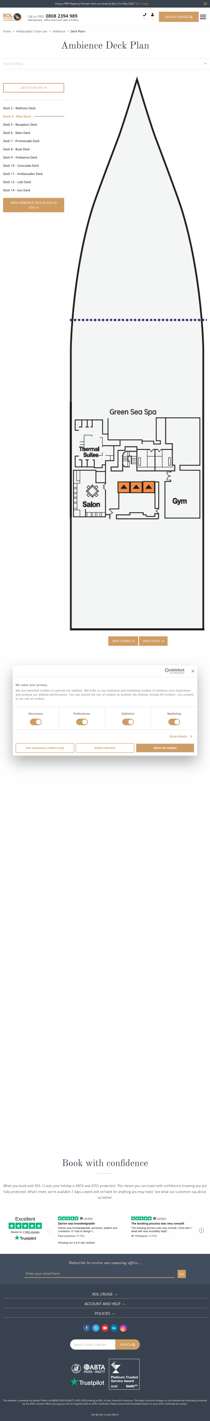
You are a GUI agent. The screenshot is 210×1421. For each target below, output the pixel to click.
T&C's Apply (141, 3)
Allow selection (105, 748)
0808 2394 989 (62, 16)
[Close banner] (193, 671)
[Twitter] (95, 1328)
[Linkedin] (114, 1328)
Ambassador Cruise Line (31, 31)
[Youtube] (105, 1328)
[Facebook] (86, 1328)
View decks (151, 641)
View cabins (121, 641)
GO (181, 1274)
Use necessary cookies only (45, 748)
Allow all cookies (165, 748)
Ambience (58, 31)
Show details (178, 736)
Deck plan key (32, 88)
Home (7, 31)
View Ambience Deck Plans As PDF (33, 205)
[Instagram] (123, 1328)
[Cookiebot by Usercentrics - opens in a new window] (166, 671)
